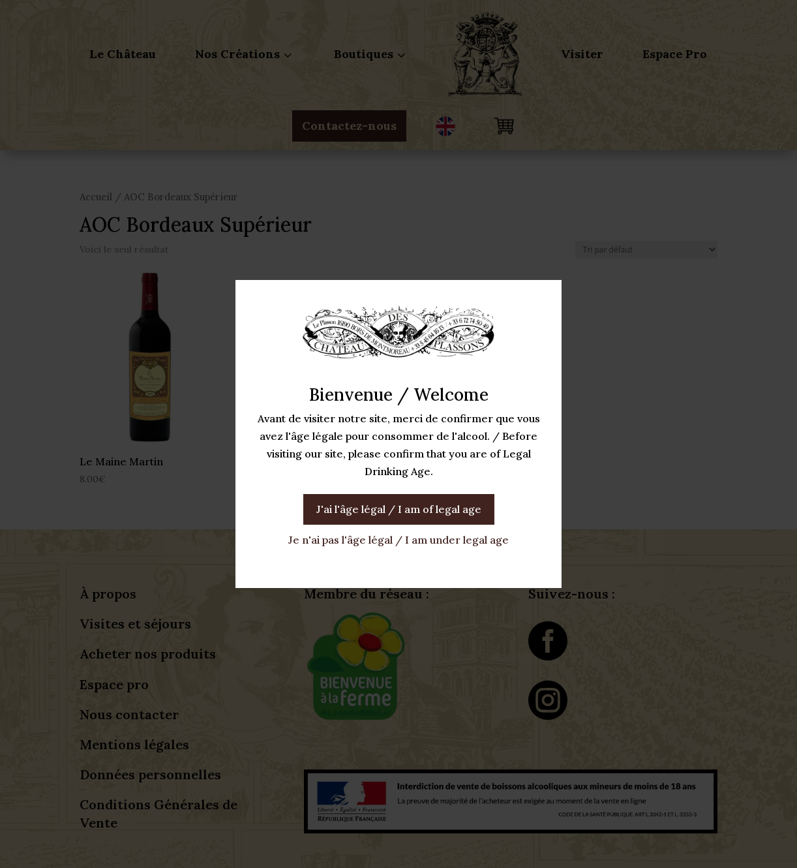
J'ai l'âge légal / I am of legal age (398, 509)
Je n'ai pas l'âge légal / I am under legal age (398, 539)
